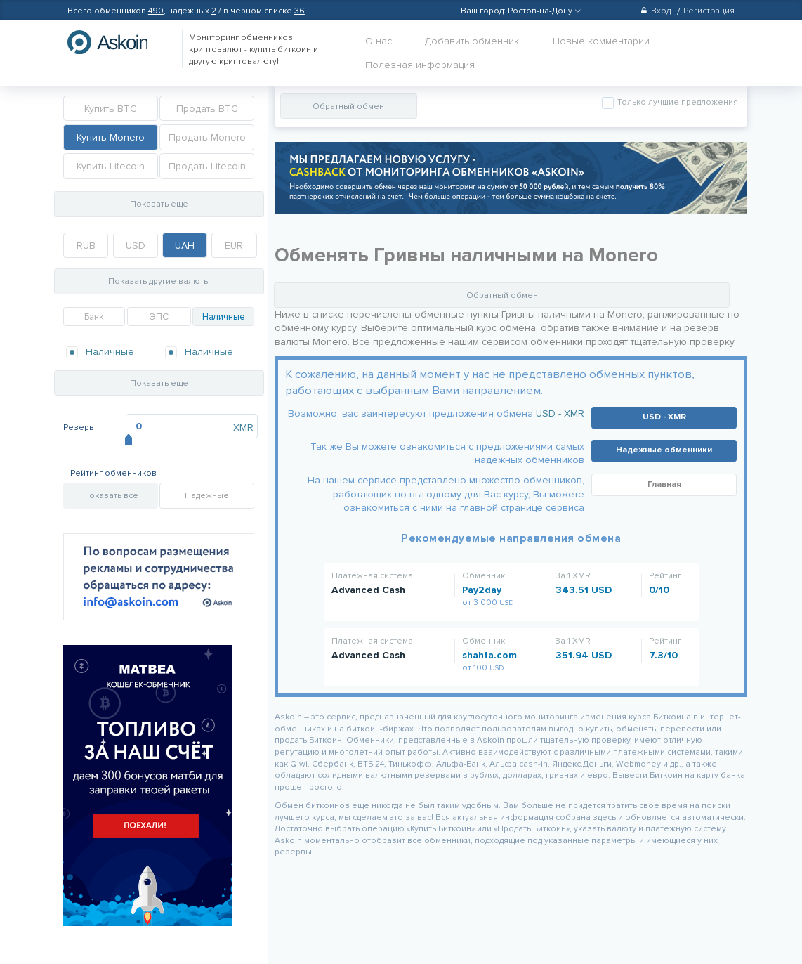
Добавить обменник (472, 41)
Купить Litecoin (111, 166)
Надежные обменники (664, 450)
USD (135, 246)
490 (156, 11)
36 (299, 11)
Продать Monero (207, 137)
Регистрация (709, 11)
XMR (243, 428)
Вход (655, 11)
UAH (185, 246)
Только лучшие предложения (676, 102)
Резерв (78, 427)
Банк (94, 317)
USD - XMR (560, 413)
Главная (664, 484)
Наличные (223, 317)
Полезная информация (420, 65)
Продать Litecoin (207, 166)
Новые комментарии (601, 41)
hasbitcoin (118, 42)
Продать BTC (207, 109)
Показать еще (159, 204)
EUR (234, 246)
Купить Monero (111, 137)
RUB (86, 246)
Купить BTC (110, 109)
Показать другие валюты (159, 281)
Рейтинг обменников (113, 473)
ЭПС (159, 317)
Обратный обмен (348, 106)
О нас (378, 41)
